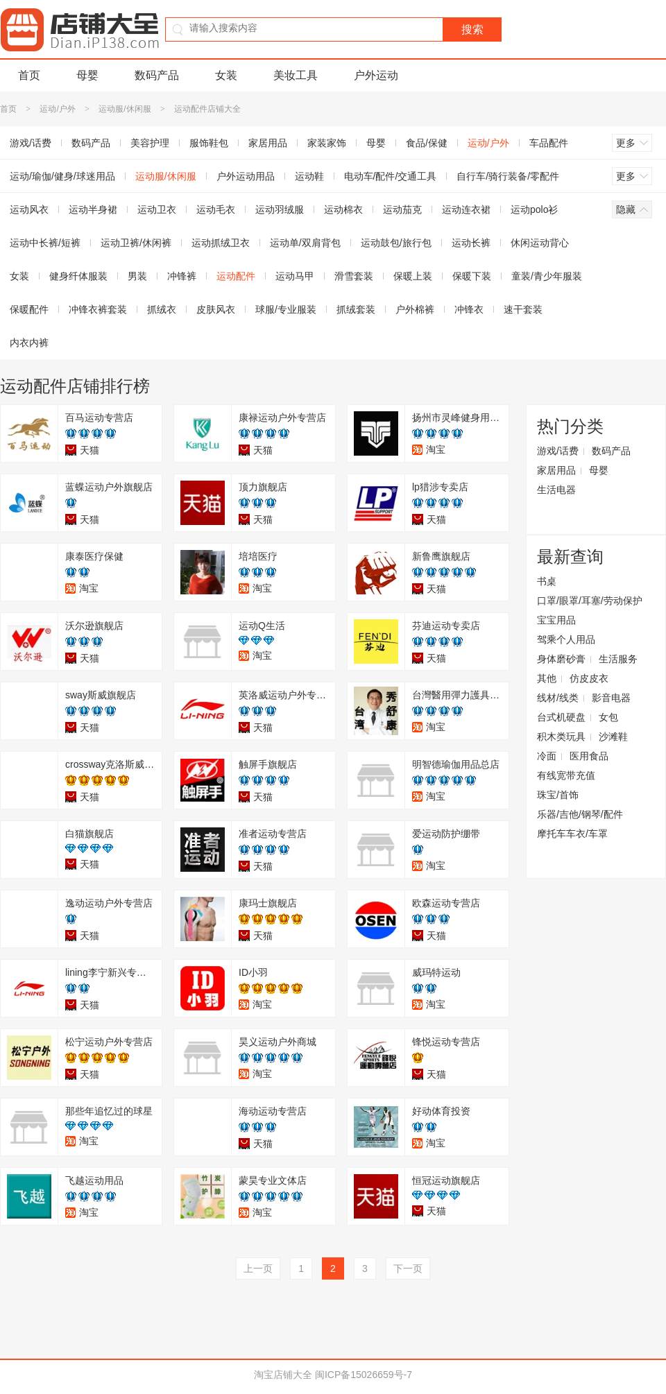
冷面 (546, 755)
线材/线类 (558, 697)
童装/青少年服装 (546, 276)
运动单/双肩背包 (305, 242)
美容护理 (149, 142)
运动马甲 (294, 276)
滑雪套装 (353, 276)
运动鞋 (309, 176)
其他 (546, 678)
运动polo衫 (534, 209)
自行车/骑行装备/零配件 (507, 176)
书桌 (546, 581)
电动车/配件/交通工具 (390, 176)
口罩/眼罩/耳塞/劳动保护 (589, 600)
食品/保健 (426, 142)
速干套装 (523, 309)
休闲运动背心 (540, 242)
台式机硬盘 (561, 717)
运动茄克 (402, 209)
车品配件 (548, 142)
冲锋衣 (469, 309)
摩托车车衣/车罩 (572, 833)
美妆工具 (295, 75)
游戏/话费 (558, 450)
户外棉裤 (414, 309)
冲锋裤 (181, 276)
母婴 (87, 75)
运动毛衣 (215, 209)
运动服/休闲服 (125, 109)
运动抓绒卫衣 (220, 242)
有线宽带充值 (566, 775)
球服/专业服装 (285, 309)
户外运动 (376, 75)
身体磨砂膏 (561, 658)
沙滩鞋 (613, 736)
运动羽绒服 (279, 209)
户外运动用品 (245, 176)
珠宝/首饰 (558, 794)
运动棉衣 (343, 209)
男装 (137, 276)
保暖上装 (412, 276)
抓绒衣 (161, 309)
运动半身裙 (93, 209)
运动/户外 (57, 109)
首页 (29, 75)
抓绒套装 (355, 309)
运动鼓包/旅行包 (396, 242)
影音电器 (611, 697)
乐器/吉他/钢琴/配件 (580, 814)
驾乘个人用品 (566, 639)
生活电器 (556, 489)
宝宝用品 (556, 620)
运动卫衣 (156, 209)
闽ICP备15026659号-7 (363, 1374)
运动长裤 (471, 242)
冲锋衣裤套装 (98, 309)
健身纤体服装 (78, 276)
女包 (608, 717)
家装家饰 (326, 142)
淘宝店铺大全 (283, 1374)
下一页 (407, 1268)
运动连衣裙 (466, 209)
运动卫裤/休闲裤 (136, 242)
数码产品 (157, 75)
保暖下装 (471, 276)
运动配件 (235, 276)
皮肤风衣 (215, 309)
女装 (226, 75)
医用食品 (589, 755)
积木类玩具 (561, 736)
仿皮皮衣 (589, 678)
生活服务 (618, 658)
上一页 (258, 1268)
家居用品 (267, 142)
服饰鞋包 (208, 142)
